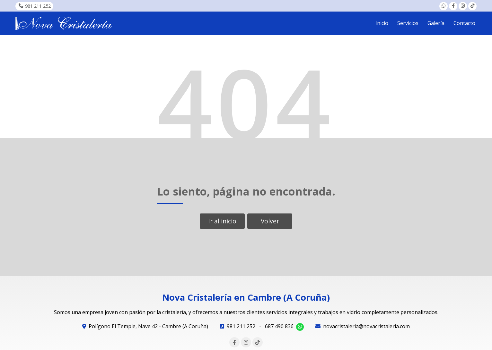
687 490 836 (279, 326)
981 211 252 (241, 326)
